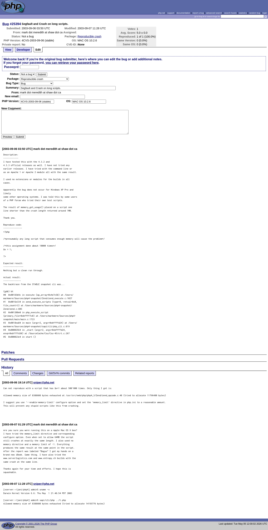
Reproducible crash (89, 36)
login (265, 13)
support (170, 13)
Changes (37, 373)
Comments (20, 373)
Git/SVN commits (59, 373)
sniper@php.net (43, 382)
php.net (161, 13)
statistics (243, 13)
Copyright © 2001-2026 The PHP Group (36, 523)
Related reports (84, 373)
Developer (23, 49)
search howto (230, 13)
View (8, 49)
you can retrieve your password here (72, 62)
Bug (6, 24)
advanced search (214, 13)
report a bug (198, 13)
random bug (254, 13)
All (6, 373)
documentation (183, 13)
